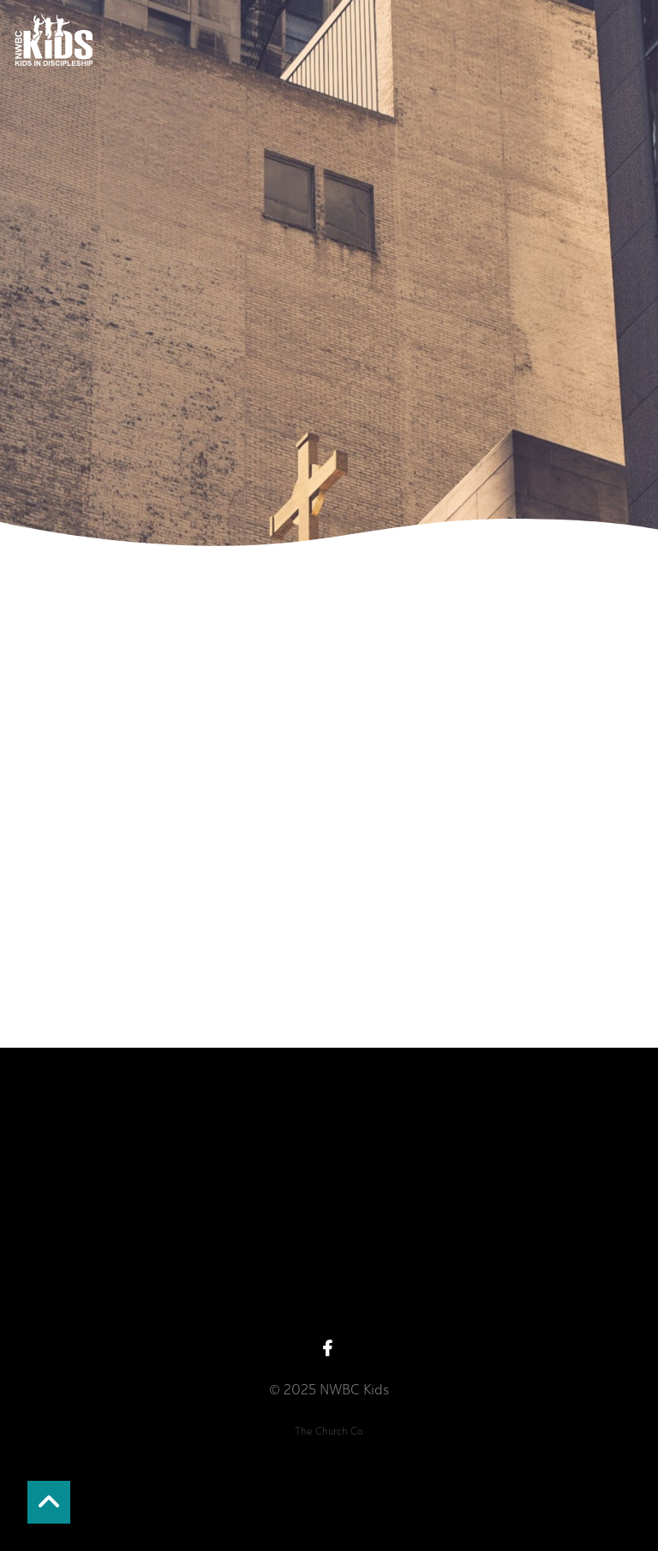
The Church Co (329, 1431)
